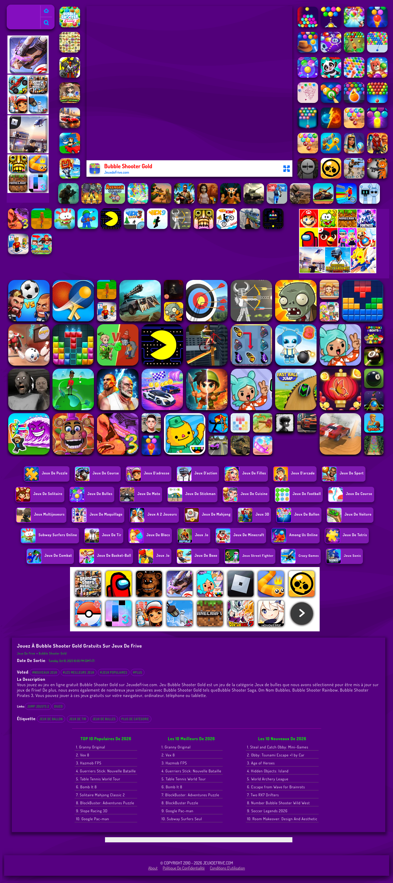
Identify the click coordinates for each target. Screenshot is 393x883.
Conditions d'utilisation (227, 868)
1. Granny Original (90, 747)
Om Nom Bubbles (274, 690)
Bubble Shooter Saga (237, 690)
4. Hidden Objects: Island (268, 771)
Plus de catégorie (135, 719)
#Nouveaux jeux (44, 672)
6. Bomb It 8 (86, 786)
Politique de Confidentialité (184, 868)
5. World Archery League (268, 778)
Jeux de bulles (104, 719)
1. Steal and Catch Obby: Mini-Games (277, 747)
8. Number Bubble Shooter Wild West (278, 802)
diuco (58, 706)
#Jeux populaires (113, 672)
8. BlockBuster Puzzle (180, 802)
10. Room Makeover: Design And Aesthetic (282, 818)
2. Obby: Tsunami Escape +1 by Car (275, 755)
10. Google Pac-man (92, 818)
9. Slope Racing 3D (91, 810)
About (153, 868)
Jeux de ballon (51, 719)
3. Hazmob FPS (88, 763)
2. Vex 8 (82, 755)
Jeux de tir (77, 719)
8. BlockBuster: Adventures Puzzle (105, 802)
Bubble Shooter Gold (53, 653)
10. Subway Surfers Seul (182, 818)
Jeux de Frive (19, 8)
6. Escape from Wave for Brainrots (276, 786)
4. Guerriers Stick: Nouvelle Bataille (106, 771)
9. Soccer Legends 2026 (267, 810)
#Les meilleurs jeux (78, 672)
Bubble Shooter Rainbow (315, 690)
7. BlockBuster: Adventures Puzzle (190, 794)
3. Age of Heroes (261, 763)
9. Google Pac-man (178, 810)
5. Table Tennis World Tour (98, 778)
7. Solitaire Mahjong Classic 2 (100, 794)
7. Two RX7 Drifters (263, 794)
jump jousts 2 (38, 706)
